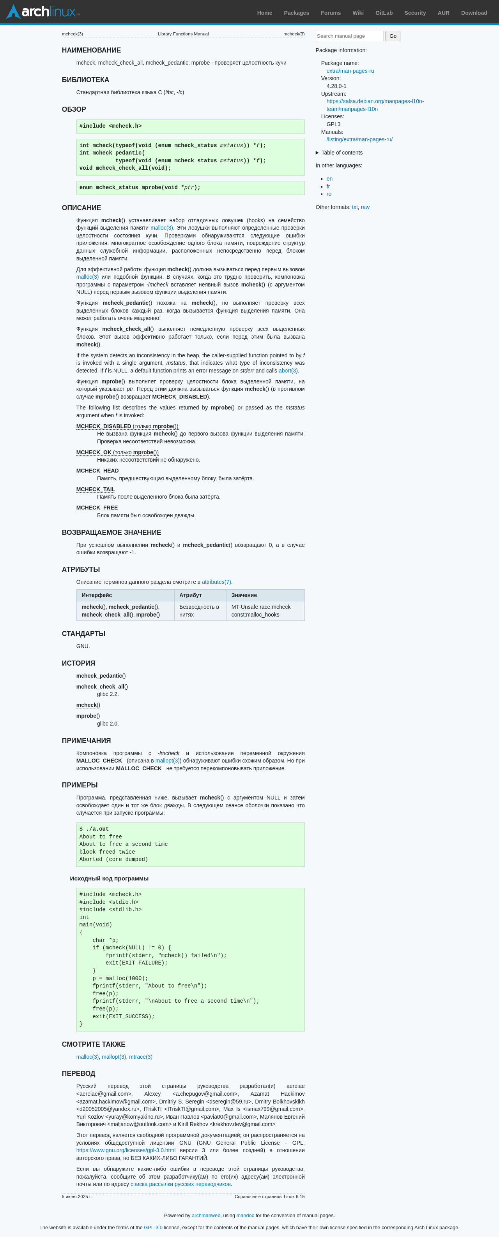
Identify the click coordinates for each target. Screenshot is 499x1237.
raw (365, 207)
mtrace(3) (140, 1057)
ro (329, 194)
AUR (443, 13)
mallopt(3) (168, 760)
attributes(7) (216, 582)
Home (265, 13)
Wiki (358, 13)
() (101, 676)
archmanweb (206, 1215)
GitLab (384, 13)
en (330, 179)
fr (328, 186)
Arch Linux (43, 11)
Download (474, 13)
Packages (297, 13)
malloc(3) (161, 228)
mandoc (246, 1215)
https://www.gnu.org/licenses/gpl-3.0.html (125, 1150)
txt (355, 207)
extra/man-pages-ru (350, 71)
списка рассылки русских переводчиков (181, 1184)
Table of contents (342, 152)
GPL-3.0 (153, 1227)
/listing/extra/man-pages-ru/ (360, 139)
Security (415, 13)
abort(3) (288, 370)
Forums (331, 13)
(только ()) (127, 426)
